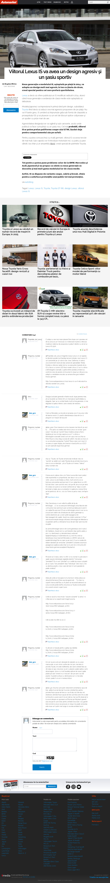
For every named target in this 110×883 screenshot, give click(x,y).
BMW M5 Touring (50, 823)
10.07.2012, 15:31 (33, 650)
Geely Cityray (48, 809)
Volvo (20, 851)
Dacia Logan (72, 867)
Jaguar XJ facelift (73, 813)
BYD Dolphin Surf (50, 855)
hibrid (52, 143)
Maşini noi (6, 796)
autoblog (29, 182)
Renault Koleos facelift (75, 856)
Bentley (4, 811)
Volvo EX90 (47, 850)
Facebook (68, 787)
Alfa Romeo (5, 805)
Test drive (95, 804)
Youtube (79, 787)
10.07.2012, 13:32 (34, 415)
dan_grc (32, 413)
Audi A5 (46, 834)
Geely (4, 832)
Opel (19, 816)
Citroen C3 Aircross (50, 830)
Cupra (4, 818)
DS (3, 823)
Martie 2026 (96, 818)
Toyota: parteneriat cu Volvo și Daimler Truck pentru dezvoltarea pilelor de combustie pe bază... (53, 272)
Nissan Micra (72, 822)
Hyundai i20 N (73, 829)
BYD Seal (47, 807)
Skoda (20, 832)
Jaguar (4, 842)
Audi (3, 809)
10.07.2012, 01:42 (33, 358)
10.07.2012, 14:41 (33, 461)
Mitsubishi (21, 811)
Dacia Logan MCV (74, 870)
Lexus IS (39, 188)
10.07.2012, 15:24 (34, 559)
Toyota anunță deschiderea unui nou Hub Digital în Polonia (89, 230)
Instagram (73, 787)
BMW (4, 814)
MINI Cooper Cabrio (50, 832)
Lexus (25, 95)
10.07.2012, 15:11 (33, 505)
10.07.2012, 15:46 (33, 690)
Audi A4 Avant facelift (75, 849)
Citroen (4, 816)
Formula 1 (95, 825)
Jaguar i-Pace (72, 831)
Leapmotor (5, 853)
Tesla (20, 844)
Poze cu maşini (97, 806)
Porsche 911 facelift (50, 853)
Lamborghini (6, 848)
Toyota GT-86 (57, 188)
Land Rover (5, 851)
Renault (20, 825)
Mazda (20, 805)
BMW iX (70, 854)
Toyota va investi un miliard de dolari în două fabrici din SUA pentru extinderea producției (18, 314)
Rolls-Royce (22, 828)
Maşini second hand (98, 799)
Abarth (4, 802)
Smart (20, 835)
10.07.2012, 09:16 (33, 398)
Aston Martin (6, 807)
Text (34, 736)
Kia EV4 (46, 825)
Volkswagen (22, 848)
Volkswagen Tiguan (50, 802)
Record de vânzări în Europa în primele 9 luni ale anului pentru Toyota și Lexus (53, 232)
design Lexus (71, 188)
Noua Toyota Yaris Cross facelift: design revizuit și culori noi (15, 271)
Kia (3, 846)
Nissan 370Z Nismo (75, 805)
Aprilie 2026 (96, 815)
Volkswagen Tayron (50, 841)
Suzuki (20, 842)
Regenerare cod (47, 761)
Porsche (21, 821)
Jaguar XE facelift (73, 840)
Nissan (20, 814)
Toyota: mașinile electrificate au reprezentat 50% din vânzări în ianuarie (89, 314)
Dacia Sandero (72, 865)
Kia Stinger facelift (74, 852)
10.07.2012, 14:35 (33, 429)
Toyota (25, 109)
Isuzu (3, 839)
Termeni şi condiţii (29, 877)
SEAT (20, 830)
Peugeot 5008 (48, 837)
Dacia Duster (72, 863)
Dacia (3, 821)
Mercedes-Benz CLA (51, 805)
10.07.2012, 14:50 (34, 477)
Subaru (20, 839)
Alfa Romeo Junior (50, 866)
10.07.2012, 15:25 (33, 580)
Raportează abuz (53, 350)
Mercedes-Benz (23, 807)
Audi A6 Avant (48, 827)
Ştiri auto (95, 802)
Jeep (3, 844)
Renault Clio (48, 811)
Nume (35, 727)
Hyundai (4, 837)
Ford (3, 830)
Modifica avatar (26, 720)
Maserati (21, 802)
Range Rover (22, 823)
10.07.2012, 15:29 (33, 598)
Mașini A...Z (22, 853)
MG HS (46, 839)
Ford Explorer (72, 802)
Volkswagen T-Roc (50, 816)
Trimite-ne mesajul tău (99, 877)
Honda (4, 835)
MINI (19, 809)
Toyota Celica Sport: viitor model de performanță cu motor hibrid (86, 271)
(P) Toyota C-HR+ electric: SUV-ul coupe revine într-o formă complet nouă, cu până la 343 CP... (53, 315)
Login (72, 2)
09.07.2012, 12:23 (33, 341)
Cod (34, 753)
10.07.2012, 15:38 (34, 664)
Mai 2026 (95, 813)
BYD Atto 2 (47, 814)
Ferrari (4, 825)
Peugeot (21, 818)
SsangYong (22, 837)
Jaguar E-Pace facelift (75, 838)
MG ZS (46, 843)
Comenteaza (82, 334)
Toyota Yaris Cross (74, 816)
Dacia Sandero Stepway (76, 811)
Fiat (3, 828)
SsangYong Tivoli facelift (76, 847)
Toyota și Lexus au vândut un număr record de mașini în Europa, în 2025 (17, 232)
